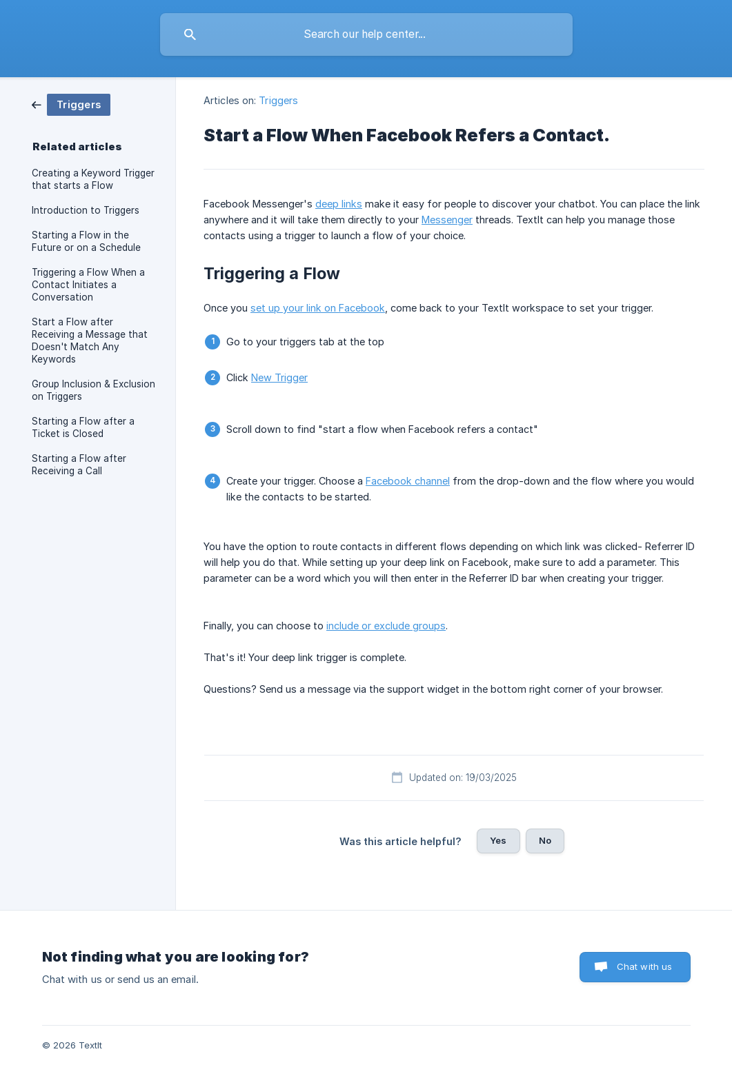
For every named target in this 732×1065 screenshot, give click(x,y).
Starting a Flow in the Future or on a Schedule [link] (86, 241)
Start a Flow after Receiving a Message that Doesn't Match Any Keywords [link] (90, 340)
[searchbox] (366, 34)
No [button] (545, 840)
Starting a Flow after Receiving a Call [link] (79, 464)
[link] (71, 103)
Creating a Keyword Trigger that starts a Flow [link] (93, 179)
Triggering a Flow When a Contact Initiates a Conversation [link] (88, 285)
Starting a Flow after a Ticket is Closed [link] (83, 427)
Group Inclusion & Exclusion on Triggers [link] (93, 390)
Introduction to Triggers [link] (85, 210)
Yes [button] (498, 840)
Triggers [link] (278, 100)
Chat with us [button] (645, 966)
